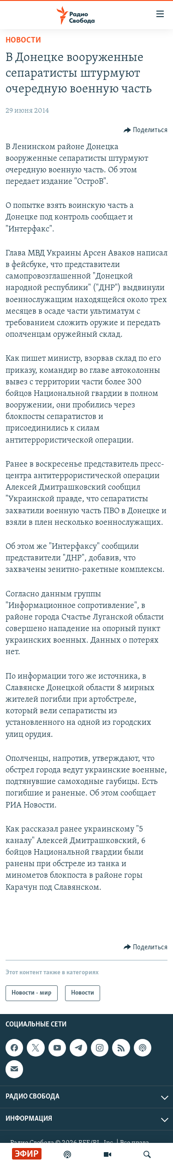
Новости (23, 40)
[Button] (146, 130)
